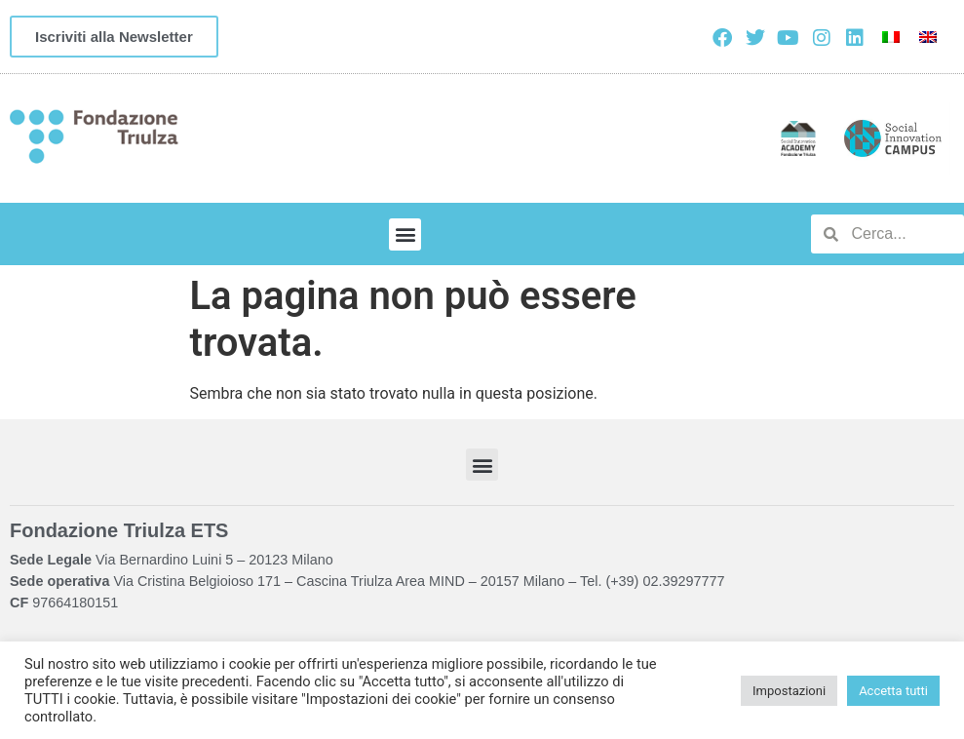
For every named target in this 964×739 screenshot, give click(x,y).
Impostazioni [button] (789, 690)
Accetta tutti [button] (893, 690)
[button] (405, 234)
